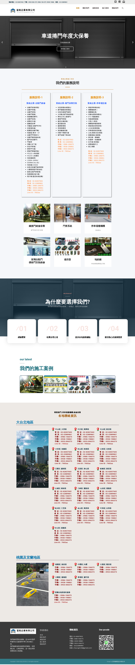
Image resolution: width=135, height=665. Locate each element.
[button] (123, 11)
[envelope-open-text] (124, 1)
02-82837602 (66, 433)
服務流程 (43, 640)
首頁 (41, 635)
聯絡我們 (43, 645)
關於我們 (43, 638)
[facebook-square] (120, 1)
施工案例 (43, 642)
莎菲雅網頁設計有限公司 (118, 662)
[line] (116, 1)
